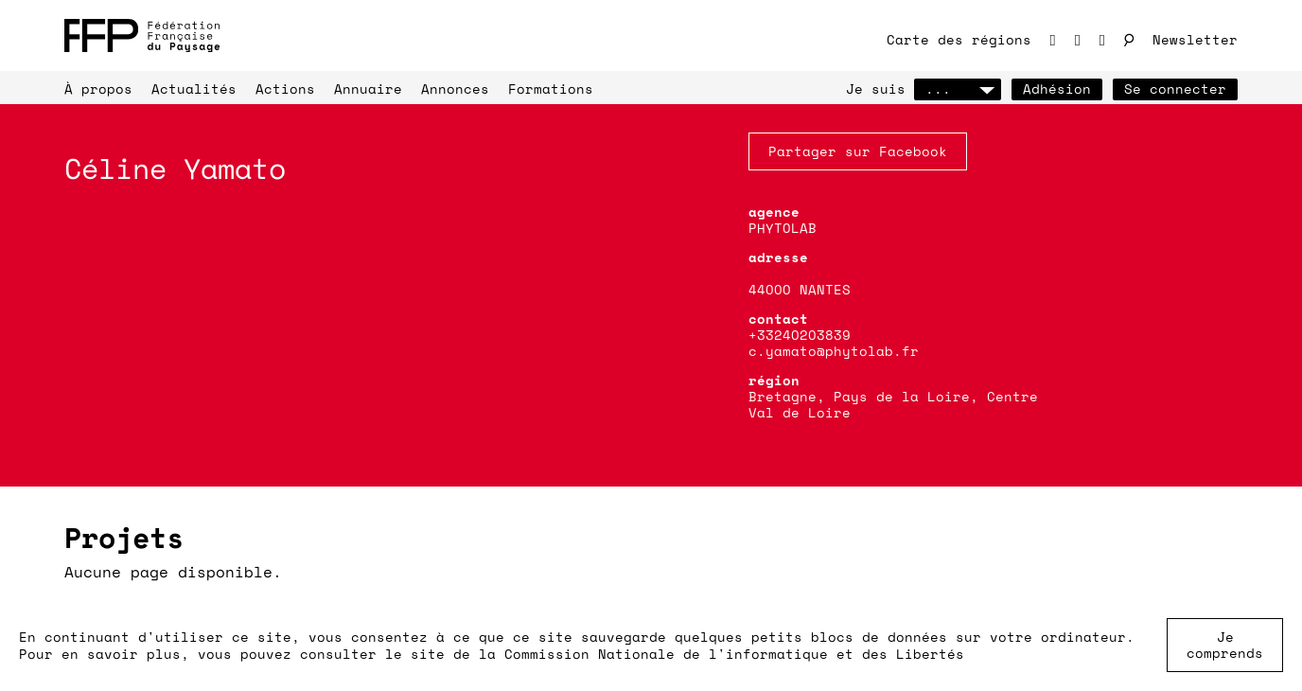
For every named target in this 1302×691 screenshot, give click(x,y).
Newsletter (1195, 39)
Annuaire (368, 88)
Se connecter (1175, 88)
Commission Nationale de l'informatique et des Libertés (734, 654)
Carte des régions (959, 39)
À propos (98, 88)
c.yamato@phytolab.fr (833, 351)
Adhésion (1057, 88)
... (957, 88)
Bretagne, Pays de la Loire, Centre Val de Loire (893, 404)
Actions (285, 88)
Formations (550, 88)
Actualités (194, 88)
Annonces (455, 88)
